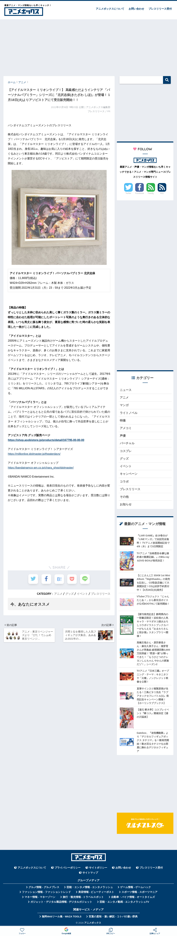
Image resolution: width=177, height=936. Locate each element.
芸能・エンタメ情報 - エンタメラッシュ (90, 887)
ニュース (126, 390)
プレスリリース (100, 593)
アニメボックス (92, 923)
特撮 (123, 420)
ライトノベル (128, 413)
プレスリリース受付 (160, 8)
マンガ (124, 405)
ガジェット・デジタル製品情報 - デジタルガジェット (61, 902)
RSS (162, 193)
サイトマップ (90, 873)
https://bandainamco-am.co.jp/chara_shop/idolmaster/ (41, 467)
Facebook (139, 193)
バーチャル (127, 443)
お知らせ (126, 504)
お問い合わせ (136, 8)
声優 (123, 436)
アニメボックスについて (110, 8)
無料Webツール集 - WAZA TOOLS (61, 916)
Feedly (151, 193)
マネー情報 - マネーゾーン (40, 897)
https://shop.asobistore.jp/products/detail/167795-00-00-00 (46, 440)
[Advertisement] (88, 46)
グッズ (69, 593)
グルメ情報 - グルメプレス (44, 887)
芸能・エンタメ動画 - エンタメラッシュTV (124, 902)
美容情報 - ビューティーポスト (96, 892)
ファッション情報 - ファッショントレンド (46, 892)
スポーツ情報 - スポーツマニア (139, 892)
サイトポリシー (98, 868)
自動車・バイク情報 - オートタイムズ (133, 897)
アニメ (58, 593)
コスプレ (126, 451)
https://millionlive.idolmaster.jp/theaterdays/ (34, 453)
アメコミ (126, 428)
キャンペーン (128, 474)
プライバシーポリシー (68, 868)
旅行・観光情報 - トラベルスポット (83, 897)
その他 (124, 497)
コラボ (124, 481)
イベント (82, 593)
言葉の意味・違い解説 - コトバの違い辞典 (113, 916)
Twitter (128, 193)
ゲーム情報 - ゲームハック (135, 887)
